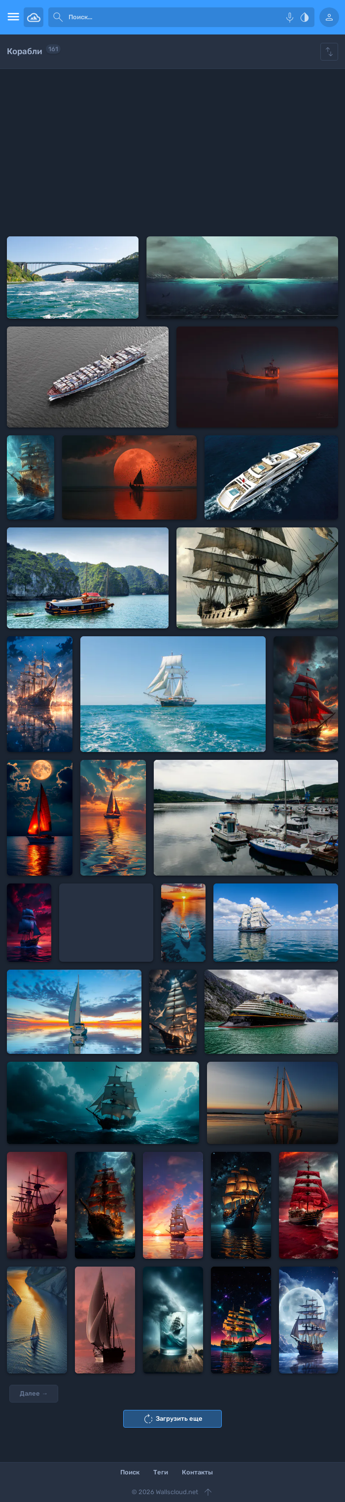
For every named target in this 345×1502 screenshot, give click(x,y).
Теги (160, 1472)
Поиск (129, 1472)
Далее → (34, 1393)
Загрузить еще (172, 1419)
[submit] (58, 17)
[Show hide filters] (329, 52)
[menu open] (12, 17)
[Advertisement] (172, 153)
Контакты (197, 1472)
